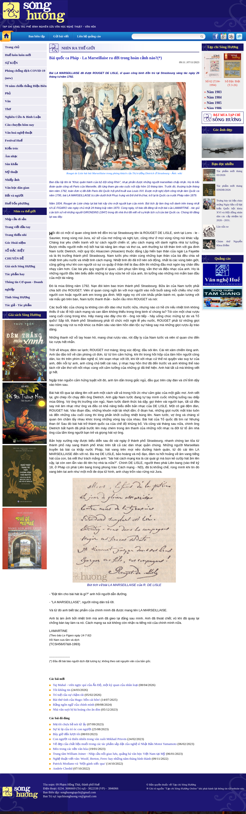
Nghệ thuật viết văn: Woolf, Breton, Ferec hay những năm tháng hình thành (102, 758)
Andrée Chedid (62, 768)
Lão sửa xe (222, 226)
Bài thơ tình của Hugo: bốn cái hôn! (76, 699)
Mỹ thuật (11, 172)
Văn (8, 101)
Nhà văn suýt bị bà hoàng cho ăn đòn (76, 709)
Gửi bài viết (61, 36)
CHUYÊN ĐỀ (14, 258)
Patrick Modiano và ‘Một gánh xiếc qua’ (79, 763)
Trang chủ (12, 47)
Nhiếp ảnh (12, 180)
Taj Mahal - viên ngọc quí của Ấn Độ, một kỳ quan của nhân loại (95, 685)
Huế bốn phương (17, 203)
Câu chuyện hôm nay (19, 125)
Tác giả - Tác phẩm (18, 305)
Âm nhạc (11, 156)
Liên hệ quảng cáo (89, 36)
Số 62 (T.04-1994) (212, 83)
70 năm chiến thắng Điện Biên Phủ (25, 89)
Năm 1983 (214, 92)
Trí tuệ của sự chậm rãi (68, 695)
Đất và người (14, 195)
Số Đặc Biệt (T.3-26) (232, 83)
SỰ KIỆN (11, 63)
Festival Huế (13, 140)
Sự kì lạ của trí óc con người (72, 729)
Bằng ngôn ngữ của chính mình (73, 704)
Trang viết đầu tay (18, 227)
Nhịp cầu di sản (15, 219)
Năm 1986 (214, 108)
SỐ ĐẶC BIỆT (15, 250)
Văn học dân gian (17, 187)
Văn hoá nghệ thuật (18, 132)
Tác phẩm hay (15, 274)
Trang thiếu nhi (16, 235)
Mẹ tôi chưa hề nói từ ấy (69, 724)
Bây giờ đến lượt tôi (66, 734)
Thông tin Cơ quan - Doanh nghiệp (24, 285)
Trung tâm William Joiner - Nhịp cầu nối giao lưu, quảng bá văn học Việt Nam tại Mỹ (109, 754)
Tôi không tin (61, 690)
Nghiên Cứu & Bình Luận (23, 117)
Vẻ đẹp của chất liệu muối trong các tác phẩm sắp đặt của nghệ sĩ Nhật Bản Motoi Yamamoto (115, 744)
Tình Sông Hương (17, 297)
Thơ (8, 109)
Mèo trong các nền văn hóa (70, 749)
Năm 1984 (214, 97)
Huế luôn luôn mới (18, 55)
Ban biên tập (37, 36)
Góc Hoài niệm (15, 242)
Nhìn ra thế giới (25, 211)
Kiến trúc (11, 148)
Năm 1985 (214, 103)
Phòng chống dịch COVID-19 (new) (25, 74)
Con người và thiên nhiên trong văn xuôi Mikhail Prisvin (89, 739)
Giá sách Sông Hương (20, 266)
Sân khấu (11, 164)
